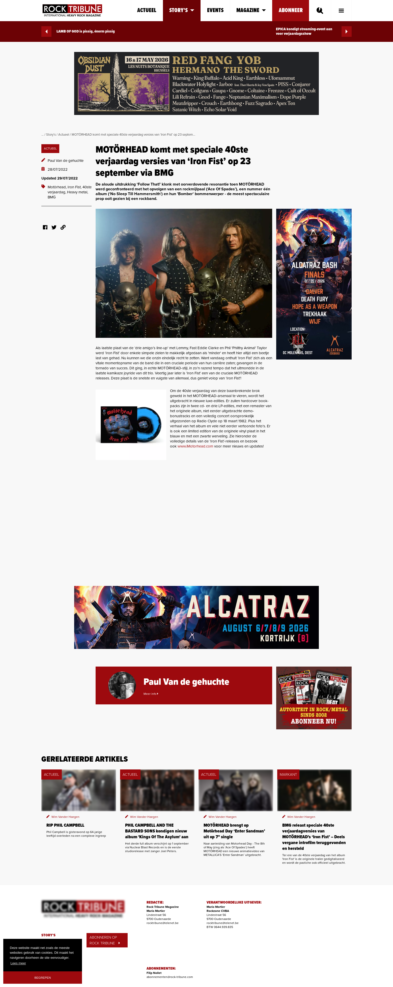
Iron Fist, (75, 187)
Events (215, 10)
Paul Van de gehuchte (65, 160)
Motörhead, (58, 187)
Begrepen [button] (43, 977)
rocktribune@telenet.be (163, 923)
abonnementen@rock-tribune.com (170, 977)
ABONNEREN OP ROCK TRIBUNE (105, 940)
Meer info (151, 694)
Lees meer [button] (18, 963)
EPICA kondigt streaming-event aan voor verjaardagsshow (314, 31)
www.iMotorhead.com (196, 446)
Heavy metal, (77, 192)
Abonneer (291, 10)
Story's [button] (181, 10)
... (42, 135)
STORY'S (48, 935)
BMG (52, 197)
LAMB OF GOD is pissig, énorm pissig (78, 31)
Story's (51, 135)
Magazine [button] (251, 10)
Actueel (146, 10)
